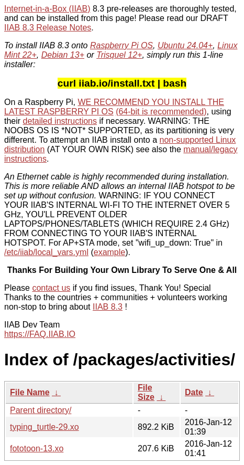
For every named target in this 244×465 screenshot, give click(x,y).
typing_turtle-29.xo (44, 426)
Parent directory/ (40, 410)
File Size (146, 392)
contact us (51, 287)
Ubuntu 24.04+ (185, 45)
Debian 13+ (62, 54)
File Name (30, 392)
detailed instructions (60, 121)
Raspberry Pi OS (121, 45)
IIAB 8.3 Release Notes (47, 27)
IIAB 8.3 (108, 306)
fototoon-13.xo (36, 448)
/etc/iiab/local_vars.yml (46, 252)
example (109, 252)
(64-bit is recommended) (161, 111)
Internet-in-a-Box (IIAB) (47, 8)
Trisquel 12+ (119, 54)
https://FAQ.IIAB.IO (39, 334)
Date (194, 392)
